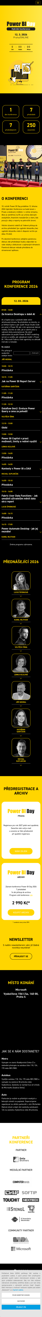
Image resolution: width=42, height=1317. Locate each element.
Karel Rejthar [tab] (21, 620)
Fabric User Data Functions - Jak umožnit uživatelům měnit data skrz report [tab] (20, 498)
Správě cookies (18, 1290)
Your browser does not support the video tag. (21, 166)
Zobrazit (35, 353)
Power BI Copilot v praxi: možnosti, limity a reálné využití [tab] (19, 440)
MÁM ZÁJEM (21, 851)
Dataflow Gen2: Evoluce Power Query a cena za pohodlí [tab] (18, 410)
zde (31, 895)
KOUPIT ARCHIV (21, 912)
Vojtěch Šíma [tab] (21, 647)
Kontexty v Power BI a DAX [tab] (16, 468)
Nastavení (21, 1301)
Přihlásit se (21, 956)
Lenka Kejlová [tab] (21, 674)
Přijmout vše (21, 1307)
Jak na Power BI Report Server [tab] (18, 381)
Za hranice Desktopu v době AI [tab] (18, 314)
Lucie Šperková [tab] (21, 592)
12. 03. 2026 (21, 301)
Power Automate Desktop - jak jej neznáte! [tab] (20, 530)
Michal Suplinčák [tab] (21, 760)
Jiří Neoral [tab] (21, 702)
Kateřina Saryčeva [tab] (21, 730)
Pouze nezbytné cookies (21, 1295)
